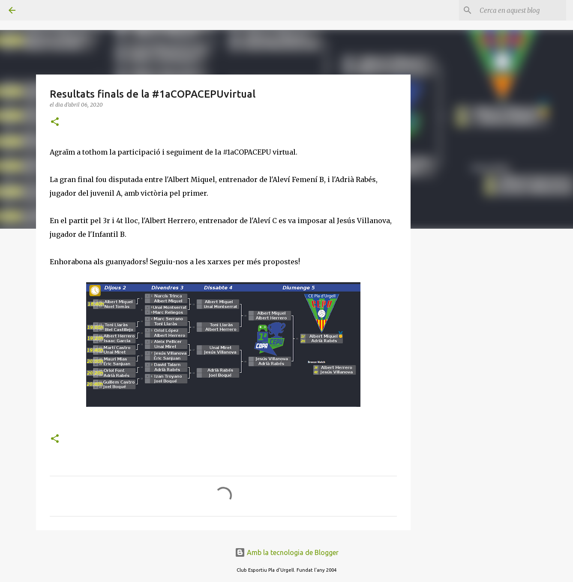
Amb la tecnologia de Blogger (287, 552)
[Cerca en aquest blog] (521, 10)
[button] (55, 122)
